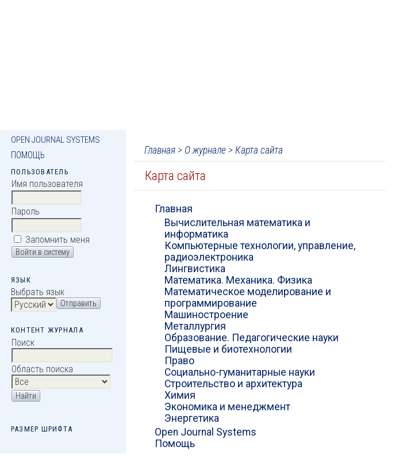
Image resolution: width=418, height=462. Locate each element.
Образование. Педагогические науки (251, 337)
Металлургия (195, 326)
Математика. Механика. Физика (238, 280)
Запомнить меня (57, 239)
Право (179, 360)
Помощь (28, 155)
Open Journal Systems (55, 140)
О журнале (205, 150)
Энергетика (191, 418)
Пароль (25, 211)
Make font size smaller (21, 442)
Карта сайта (259, 150)
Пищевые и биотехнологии (228, 349)
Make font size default (39, 442)
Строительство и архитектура (233, 384)
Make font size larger (58, 442)
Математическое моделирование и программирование (247, 297)
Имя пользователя (47, 183)
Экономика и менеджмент (227, 407)
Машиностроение (206, 314)
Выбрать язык (37, 292)
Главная (159, 150)
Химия (179, 395)
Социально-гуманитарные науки (239, 372)
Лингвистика (194, 268)
